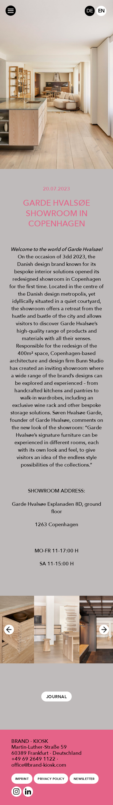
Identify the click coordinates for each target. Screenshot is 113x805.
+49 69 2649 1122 (33, 759)
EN (101, 10)
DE (89, 10)
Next (106, 629)
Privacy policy (51, 779)
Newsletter (84, 779)
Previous (7, 629)
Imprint (22, 779)
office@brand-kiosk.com (38, 765)
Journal (56, 696)
